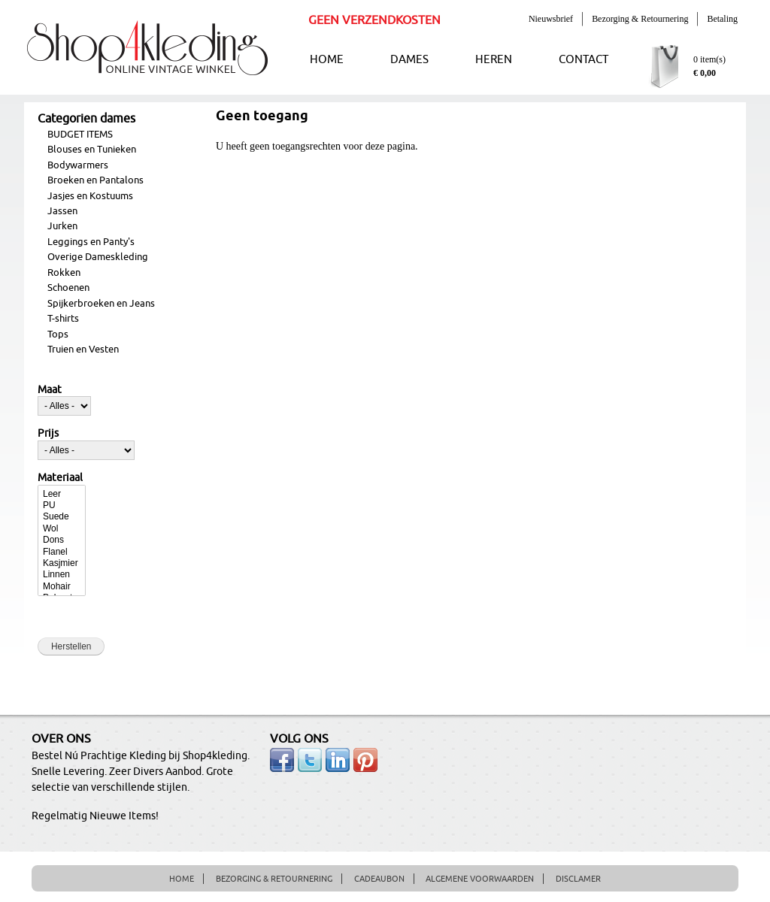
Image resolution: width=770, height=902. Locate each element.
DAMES (409, 60)
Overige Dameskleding (97, 257)
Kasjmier (61, 563)
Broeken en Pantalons (95, 180)
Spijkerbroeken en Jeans (101, 304)
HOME (327, 60)
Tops (57, 334)
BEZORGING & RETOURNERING (274, 878)
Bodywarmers (77, 165)
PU (61, 505)
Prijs (48, 434)
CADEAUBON (379, 878)
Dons (61, 540)
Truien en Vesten (83, 350)
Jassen (62, 211)
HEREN (493, 60)
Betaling (722, 19)
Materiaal (60, 478)
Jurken (62, 226)
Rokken (63, 273)
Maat (50, 390)
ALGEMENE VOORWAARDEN (480, 878)
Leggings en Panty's (91, 242)
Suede (61, 516)
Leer (61, 494)
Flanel (61, 552)
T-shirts (63, 319)
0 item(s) (709, 59)
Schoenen (68, 288)
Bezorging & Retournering (640, 19)
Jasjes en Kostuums (90, 196)
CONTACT (583, 60)
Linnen (61, 574)
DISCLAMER (578, 878)
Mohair (61, 586)
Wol (61, 528)
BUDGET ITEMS (80, 135)
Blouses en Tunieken (91, 150)
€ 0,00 (704, 73)
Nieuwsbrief (551, 19)
